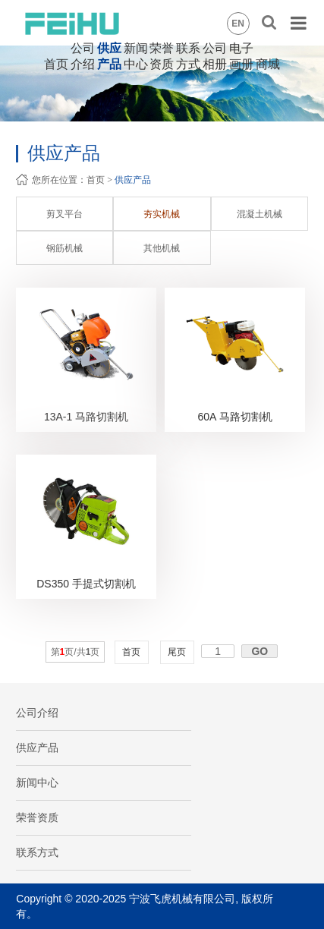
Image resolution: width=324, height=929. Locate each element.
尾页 (177, 652)
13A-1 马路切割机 (86, 417)
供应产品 (133, 180)
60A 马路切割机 (235, 417)
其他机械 (161, 248)
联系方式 (37, 852)
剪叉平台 (64, 214)
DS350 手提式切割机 (86, 584)
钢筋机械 (64, 248)
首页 (56, 64)
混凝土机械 (259, 214)
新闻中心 (37, 782)
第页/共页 (75, 652)
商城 (268, 64)
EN (237, 23)
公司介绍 (37, 713)
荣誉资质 (37, 817)
